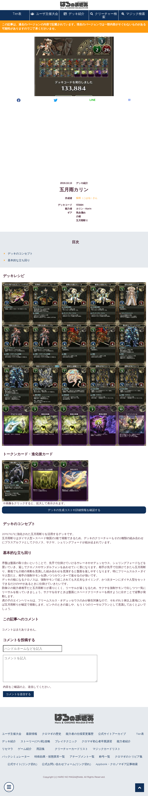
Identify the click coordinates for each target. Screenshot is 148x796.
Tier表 (15, 14)
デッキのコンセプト (20, 253)
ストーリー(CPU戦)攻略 (35, 741)
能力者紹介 (124, 741)
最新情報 (31, 734)
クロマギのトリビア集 (128, 756)
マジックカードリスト (106, 749)
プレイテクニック (66, 741)
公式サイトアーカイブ (112, 734)
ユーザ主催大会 (44, 14)
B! (129, 100)
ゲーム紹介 (25, 749)
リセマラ (7, 749)
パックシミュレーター (16, 756)
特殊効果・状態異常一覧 (49, 756)
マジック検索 (133, 14)
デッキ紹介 (74, 14)
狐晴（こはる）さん (86, 198)
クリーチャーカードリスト (71, 749)
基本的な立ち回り (19, 260)
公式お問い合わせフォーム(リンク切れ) (66, 764)
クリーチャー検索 (103, 15)
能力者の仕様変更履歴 (79, 734)
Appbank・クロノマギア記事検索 (117, 764)
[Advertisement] (74, 138)
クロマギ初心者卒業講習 (97, 741)
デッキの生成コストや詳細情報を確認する (74, 510)
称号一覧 (104, 756)
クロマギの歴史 (51, 734)
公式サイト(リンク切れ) (22, 764)
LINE (92, 100)
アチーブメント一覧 (82, 756)
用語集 (40, 749)
